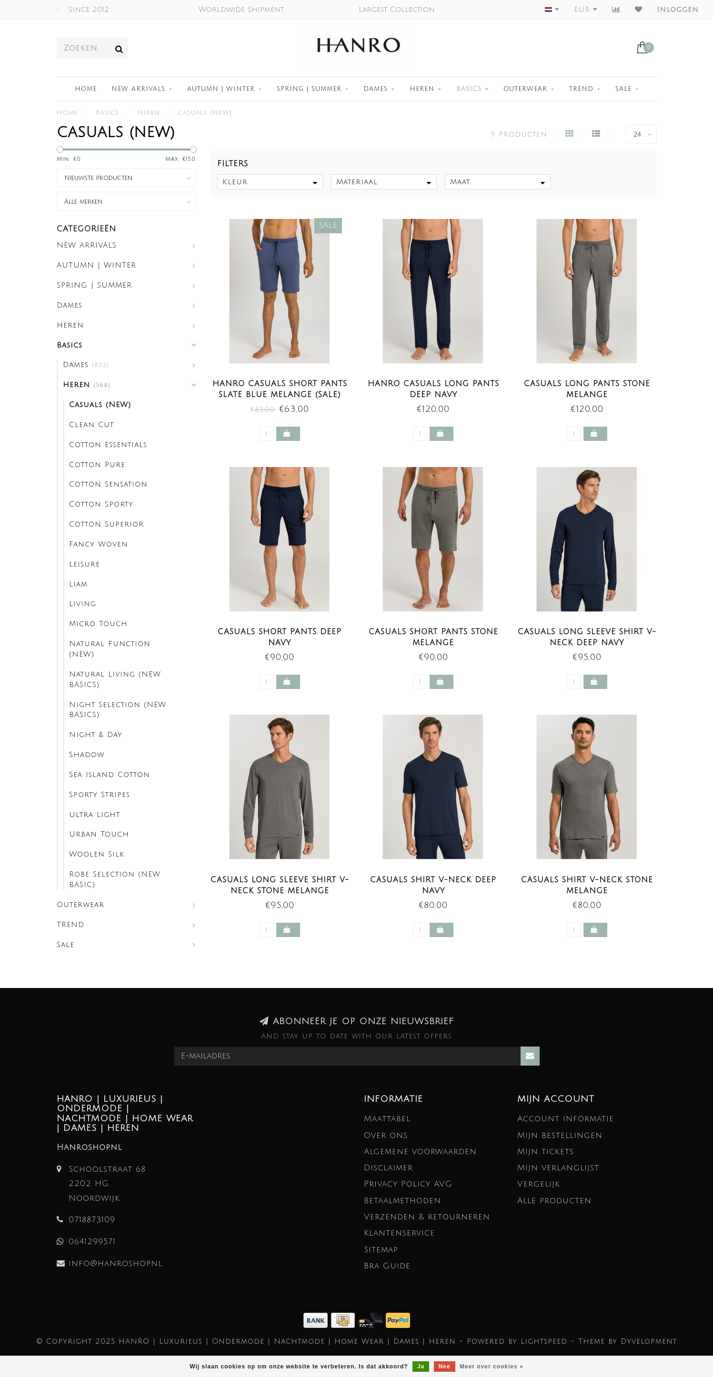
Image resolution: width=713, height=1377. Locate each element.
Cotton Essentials (108, 445)
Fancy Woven (98, 544)
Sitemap (381, 1249)
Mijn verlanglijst (558, 1167)
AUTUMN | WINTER (221, 89)
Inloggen (678, 9)
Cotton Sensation (108, 484)
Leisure (84, 564)
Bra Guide (387, 1265)
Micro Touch (98, 624)
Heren (422, 89)
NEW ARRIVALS (138, 89)
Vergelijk (538, 1183)
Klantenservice (399, 1232)
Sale (623, 89)
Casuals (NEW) (100, 405)
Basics (469, 89)
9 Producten (519, 134)
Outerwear (525, 89)
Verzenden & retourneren (427, 1216)
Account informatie (565, 1118)
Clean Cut (91, 425)
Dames (375, 89)
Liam (78, 584)
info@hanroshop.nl (115, 1263)
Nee (445, 1366)
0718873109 (92, 1219)
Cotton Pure (97, 465)
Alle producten (554, 1200)
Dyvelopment (649, 1341)
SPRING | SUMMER (309, 89)
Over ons (386, 1135)
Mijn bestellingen (560, 1135)
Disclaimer (388, 1167)
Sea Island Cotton (109, 774)
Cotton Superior (106, 524)
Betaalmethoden (402, 1200)
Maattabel (387, 1118)
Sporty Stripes (99, 794)
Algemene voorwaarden (420, 1151)
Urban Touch (99, 834)
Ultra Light (94, 814)
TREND (581, 89)
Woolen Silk (96, 854)
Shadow (86, 754)
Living (82, 604)
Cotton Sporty (101, 504)
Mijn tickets (545, 1151)
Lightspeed (544, 1341)
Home (86, 89)
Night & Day (95, 734)
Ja (420, 1366)
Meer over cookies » (491, 1366)
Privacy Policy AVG (408, 1183)
